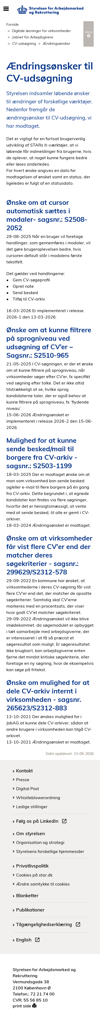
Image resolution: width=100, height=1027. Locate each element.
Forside (12, 24)
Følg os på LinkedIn (42, 821)
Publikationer (30, 910)
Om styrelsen (30, 833)
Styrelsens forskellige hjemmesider (50, 851)
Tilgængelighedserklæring (49, 925)
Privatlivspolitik (32, 866)
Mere (88, 33)
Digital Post (27, 788)
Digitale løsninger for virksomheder (41, 30)
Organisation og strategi (40, 842)
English (29, 940)
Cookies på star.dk (34, 875)
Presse (22, 779)
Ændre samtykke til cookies (43, 884)
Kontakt (24, 770)
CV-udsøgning (24, 43)
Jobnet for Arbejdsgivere (32, 37)
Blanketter (27, 895)
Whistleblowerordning (38, 797)
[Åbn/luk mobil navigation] (6, 9)
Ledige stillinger (31, 806)
